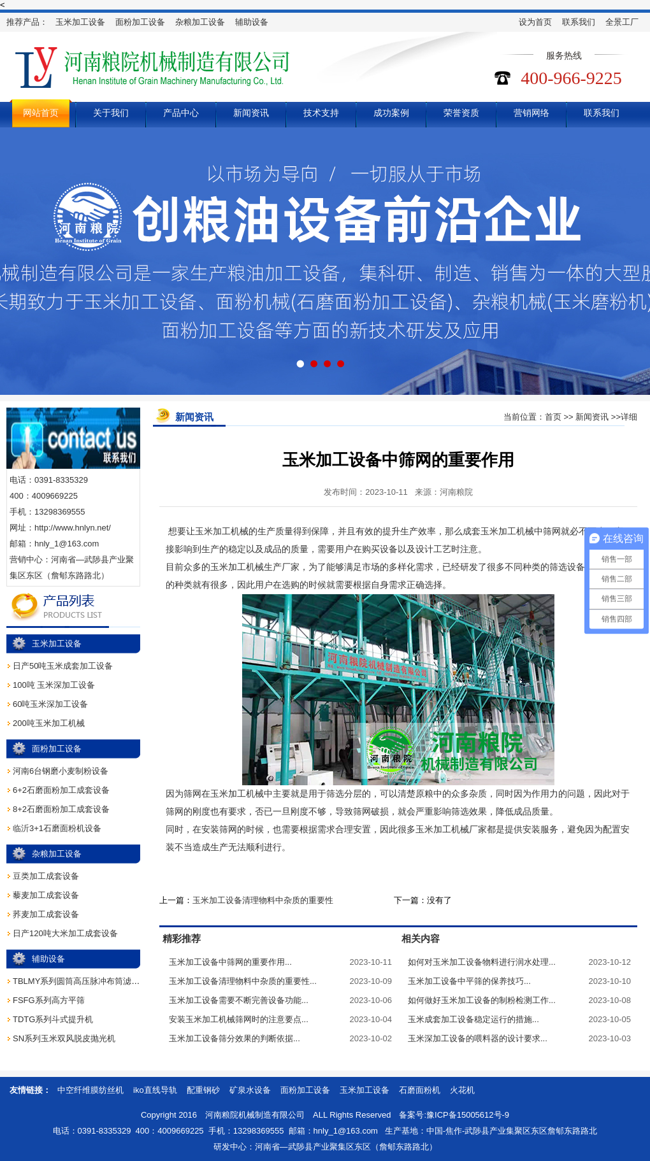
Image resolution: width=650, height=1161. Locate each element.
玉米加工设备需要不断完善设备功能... (238, 1000)
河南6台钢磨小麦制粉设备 (60, 771)
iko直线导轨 (155, 1090)
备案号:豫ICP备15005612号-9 (454, 1115)
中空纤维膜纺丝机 (90, 1090)
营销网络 (531, 113)
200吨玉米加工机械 (49, 723)
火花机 (462, 1090)
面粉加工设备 (140, 22)
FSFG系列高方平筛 (49, 1000)
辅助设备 (251, 22)
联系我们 (578, 22)
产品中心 (181, 113)
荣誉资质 (461, 113)
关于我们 (111, 113)
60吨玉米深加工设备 (50, 704)
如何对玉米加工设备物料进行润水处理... (482, 962)
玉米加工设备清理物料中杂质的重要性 (262, 900)
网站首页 (41, 113)
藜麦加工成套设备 (46, 895)
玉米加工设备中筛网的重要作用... (230, 962)
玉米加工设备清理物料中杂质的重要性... (243, 981)
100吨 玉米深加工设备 (54, 685)
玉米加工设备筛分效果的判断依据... (234, 1038)
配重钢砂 (203, 1090)
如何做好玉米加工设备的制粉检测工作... (482, 1000)
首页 (553, 417)
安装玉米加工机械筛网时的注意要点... (238, 1019)
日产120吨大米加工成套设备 (65, 933)
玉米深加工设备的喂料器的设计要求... (477, 1038)
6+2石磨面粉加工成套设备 (61, 790)
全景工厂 (622, 22)
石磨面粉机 (419, 1090)
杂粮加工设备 (200, 22)
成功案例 (391, 113)
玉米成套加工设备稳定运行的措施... (473, 1019)
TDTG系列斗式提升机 (53, 1019)
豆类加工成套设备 (46, 876)
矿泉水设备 (250, 1090)
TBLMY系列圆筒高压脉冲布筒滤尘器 (80, 981)
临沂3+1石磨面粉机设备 (57, 828)
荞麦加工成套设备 (46, 914)
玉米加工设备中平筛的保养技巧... (469, 981)
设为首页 (535, 22)
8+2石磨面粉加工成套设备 (61, 809)
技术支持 (321, 113)
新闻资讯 (251, 113)
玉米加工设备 (80, 22)
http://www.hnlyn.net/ (72, 527)
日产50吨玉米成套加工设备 (63, 666)
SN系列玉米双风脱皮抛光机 (64, 1038)
